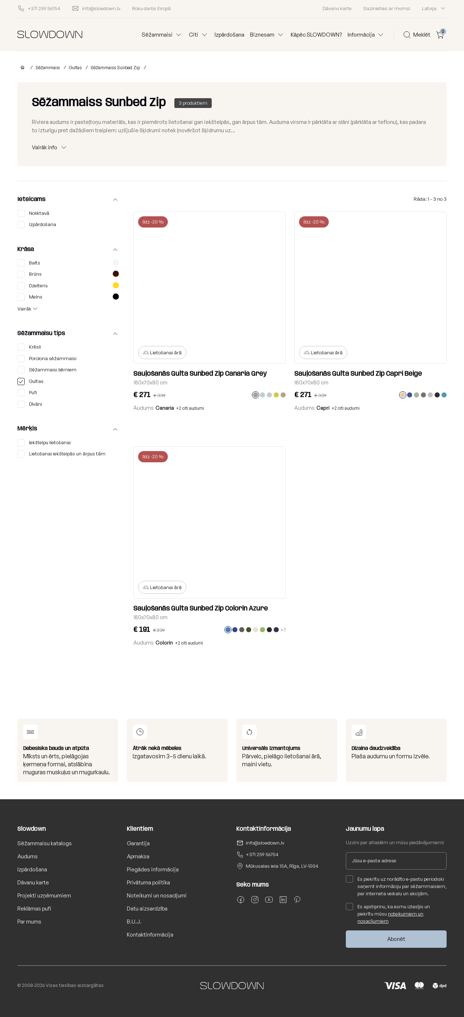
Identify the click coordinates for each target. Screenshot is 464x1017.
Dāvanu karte (337, 8)
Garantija (138, 843)
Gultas (75, 67)
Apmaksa (138, 856)
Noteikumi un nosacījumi (157, 895)
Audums (27, 856)
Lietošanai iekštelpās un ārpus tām (61, 454)
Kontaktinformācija (150, 934)
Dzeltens (68, 285)
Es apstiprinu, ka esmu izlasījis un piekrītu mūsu (388, 913)
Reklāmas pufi (34, 908)
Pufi (27, 392)
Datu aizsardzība (147, 908)
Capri (323, 408)
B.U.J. (134, 921)
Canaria (165, 408)
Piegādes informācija (153, 869)
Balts (68, 263)
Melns (68, 297)
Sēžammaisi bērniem (46, 370)
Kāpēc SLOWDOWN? (316, 34)
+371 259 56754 (262, 854)
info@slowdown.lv (265, 843)
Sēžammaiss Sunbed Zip (115, 67)
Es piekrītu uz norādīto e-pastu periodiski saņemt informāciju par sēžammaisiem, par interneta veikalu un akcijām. (396, 885)
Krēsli (29, 347)
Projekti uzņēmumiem (44, 895)
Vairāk (24, 309)
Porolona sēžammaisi (46, 358)
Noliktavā (33, 213)
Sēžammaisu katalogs (44, 843)
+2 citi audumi (190, 408)
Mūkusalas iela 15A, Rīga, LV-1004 (282, 866)
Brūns (68, 274)
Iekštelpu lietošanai (44, 442)
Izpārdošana (229, 34)
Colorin (164, 642)
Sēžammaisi (48, 67)
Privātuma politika (148, 882)
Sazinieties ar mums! (386, 8)
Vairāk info (44, 147)
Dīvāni (29, 404)
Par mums (29, 921)
